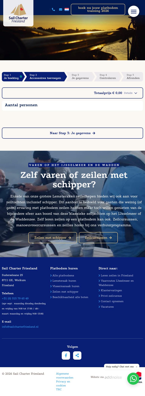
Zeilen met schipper (52, 238)
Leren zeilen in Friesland (116, 275)
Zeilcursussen (98, 238)
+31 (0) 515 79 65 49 (15, 298)
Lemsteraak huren (63, 280)
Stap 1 (13, 76)
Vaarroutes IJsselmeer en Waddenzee (116, 283)
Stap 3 (82, 76)
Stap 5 (135, 76)
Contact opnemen (111, 301)
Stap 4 (109, 76)
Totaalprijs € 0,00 (115, 93)
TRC (59, 389)
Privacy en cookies (63, 383)
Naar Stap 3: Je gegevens (72, 133)
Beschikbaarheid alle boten (69, 297)
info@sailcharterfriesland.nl (20, 326)
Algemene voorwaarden (64, 375)
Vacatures (106, 306)
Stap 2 (47, 76)
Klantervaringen (110, 290)
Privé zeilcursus (110, 295)
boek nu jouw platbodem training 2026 (98, 9)
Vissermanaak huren (64, 286)
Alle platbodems (62, 275)
